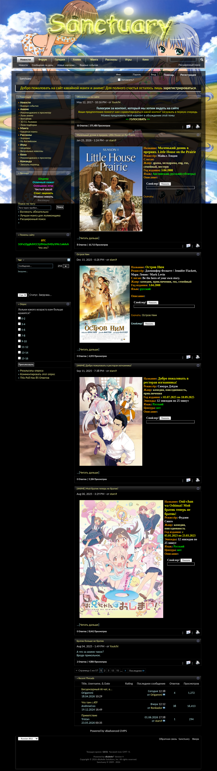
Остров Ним (83, 254)
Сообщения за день (42, 65)
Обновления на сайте (88, 96)
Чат (20, 260)
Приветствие (89, 715)
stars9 (112, 140)
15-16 (24, 358)
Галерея (60, 59)
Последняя (137, 670)
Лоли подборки (28, 125)
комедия (146, 281)
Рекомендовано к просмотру (35, 112)
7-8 (23, 335)
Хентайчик (25, 118)
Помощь (169, 74)
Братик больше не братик (90, 641)
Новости (25, 59)
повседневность (176, 389)
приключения (162, 281)
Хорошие (25, 138)
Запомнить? (126, 80)
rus (186, 163)
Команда (26, 161)
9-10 (24, 341)
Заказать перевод (29, 164)
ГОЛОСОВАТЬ (138, 119)
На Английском (28, 141)
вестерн (163, 166)
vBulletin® (109, 756)
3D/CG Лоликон (28, 121)
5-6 (23, 330)
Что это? (43, 248)
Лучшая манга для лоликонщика (40, 215)
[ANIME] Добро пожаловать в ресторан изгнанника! (104, 365)
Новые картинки (65, 65)
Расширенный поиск (189, 65)
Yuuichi (116, 102)
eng (180, 163)
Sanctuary (184, 738)
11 (112, 670)
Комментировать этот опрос (37, 374)
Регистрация (188, 74)
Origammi (87, 693)
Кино (146, 59)
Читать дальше (89, 238)
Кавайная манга (28, 131)
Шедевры (25, 148)
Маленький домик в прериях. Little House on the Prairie (106, 135)
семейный (150, 166)
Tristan (85, 719)
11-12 (24, 347)
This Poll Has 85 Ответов (34, 378)
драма (157, 163)
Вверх (195, 738)
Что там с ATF (89, 702)
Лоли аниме (26, 115)
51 (117, 670)
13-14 (24, 352)
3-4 (23, 324)
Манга (94, 59)
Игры (128, 59)
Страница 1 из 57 (88, 670)
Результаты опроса (31, 370)
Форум (43, 59)
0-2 (23, 318)
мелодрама (169, 163)
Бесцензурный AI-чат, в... (96, 689)
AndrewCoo (88, 706)
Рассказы (111, 59)
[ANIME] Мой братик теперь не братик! (97, 488)
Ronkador (156, 708)
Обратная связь (168, 738)
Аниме (77, 59)
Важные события (89, 65)
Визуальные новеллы (31, 151)
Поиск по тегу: (27, 204)
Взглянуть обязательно (34, 212)
